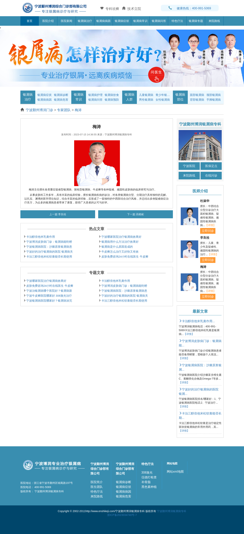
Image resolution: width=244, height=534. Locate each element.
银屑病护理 (95, 94)
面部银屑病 (197, 94)
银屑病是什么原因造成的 (117, 246)
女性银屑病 (163, 99)
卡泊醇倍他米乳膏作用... (197, 321)
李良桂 (62, 214)
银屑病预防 (112, 99)
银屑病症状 (122, 20)
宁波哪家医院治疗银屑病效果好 (121, 236)
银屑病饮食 (112, 94)
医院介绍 (48, 20)
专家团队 (64, 110)
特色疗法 (177, 20)
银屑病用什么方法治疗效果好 (120, 241)
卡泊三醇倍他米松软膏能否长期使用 (49, 256)
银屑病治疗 (85, 20)
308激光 (147, 472)
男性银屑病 (146, 99)
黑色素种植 (149, 486)
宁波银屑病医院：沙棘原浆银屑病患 (49, 246)
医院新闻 (66, 20)
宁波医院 (189, 166)
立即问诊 (208, 230)
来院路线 (214, 20)
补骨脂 (146, 482)
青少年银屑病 (163, 94)
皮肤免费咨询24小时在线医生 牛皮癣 (124, 256)
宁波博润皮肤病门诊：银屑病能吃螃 (49, 241)
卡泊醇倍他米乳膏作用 (40, 236)
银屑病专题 (196, 20)
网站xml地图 (175, 471)
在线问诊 (211, 175)
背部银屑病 (197, 99)
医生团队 (97, 486)
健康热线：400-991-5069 (190, 8)
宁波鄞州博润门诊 (39, 110)
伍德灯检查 (149, 477)
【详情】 (210, 225)
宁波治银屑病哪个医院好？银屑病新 (49, 290)
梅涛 (78, 110)
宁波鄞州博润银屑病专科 (171, 511)
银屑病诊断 (61, 94)
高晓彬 (140, 214)
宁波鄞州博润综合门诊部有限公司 (100, 468)
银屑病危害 (61, 99)
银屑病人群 (129, 97)
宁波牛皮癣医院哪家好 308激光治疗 (49, 295)
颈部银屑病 (213, 94)
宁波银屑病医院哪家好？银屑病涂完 (49, 300)
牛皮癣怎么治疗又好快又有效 (120, 251)
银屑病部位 (180, 97)
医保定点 (211, 166)
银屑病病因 (103, 20)
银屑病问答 (159, 20)
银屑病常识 (140, 20)
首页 (29, 20)
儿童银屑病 (146, 94)
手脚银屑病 (213, 99)
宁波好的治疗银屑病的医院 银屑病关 (49, 251)
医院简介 (97, 482)
